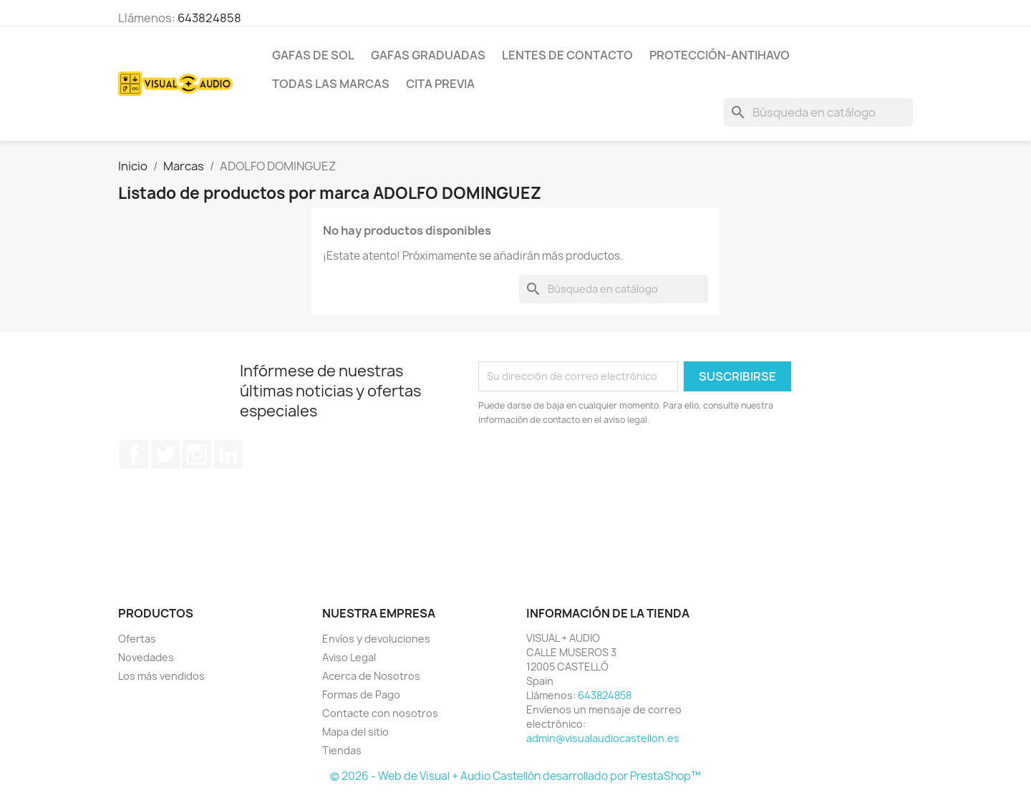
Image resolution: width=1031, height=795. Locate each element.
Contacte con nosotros (380, 713)
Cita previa (440, 84)
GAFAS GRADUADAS (428, 55)
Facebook (134, 454)
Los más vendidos (161, 676)
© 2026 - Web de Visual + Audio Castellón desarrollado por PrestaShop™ (515, 776)
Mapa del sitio (355, 731)
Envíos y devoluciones (376, 638)
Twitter (165, 454)
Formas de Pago (361, 694)
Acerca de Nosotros (371, 676)
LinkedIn (228, 454)
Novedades (146, 657)
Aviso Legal (349, 657)
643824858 (209, 18)
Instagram (197, 454)
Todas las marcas (330, 84)
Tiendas (342, 750)
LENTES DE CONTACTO (567, 55)
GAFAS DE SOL (313, 55)
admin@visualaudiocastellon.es (602, 738)
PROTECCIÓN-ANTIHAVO (719, 55)
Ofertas (137, 638)
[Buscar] (818, 112)
